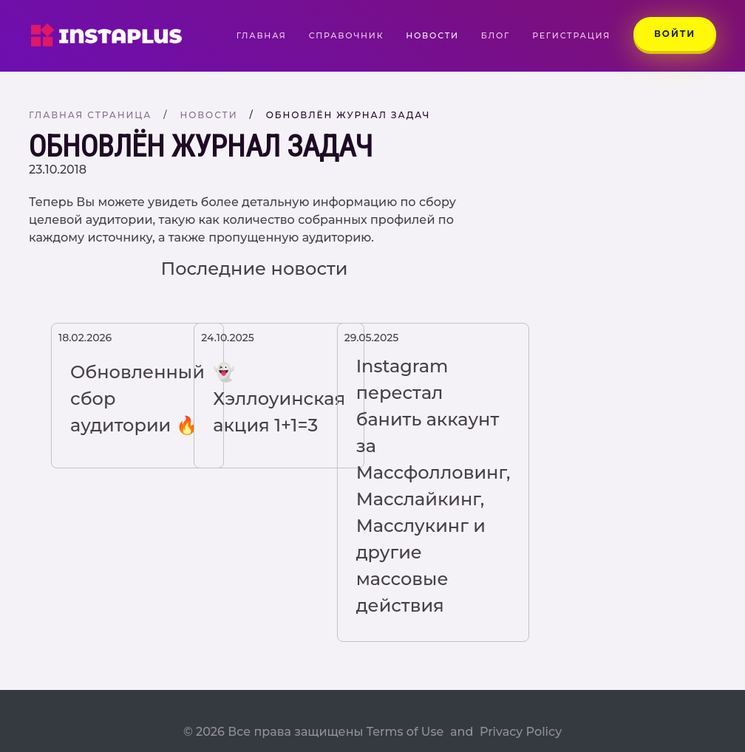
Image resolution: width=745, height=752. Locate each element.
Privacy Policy (521, 732)
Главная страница (90, 114)
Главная (267, 35)
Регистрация (571, 35)
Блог (495, 35)
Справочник (346, 35)
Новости (432, 35)
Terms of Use (405, 732)
